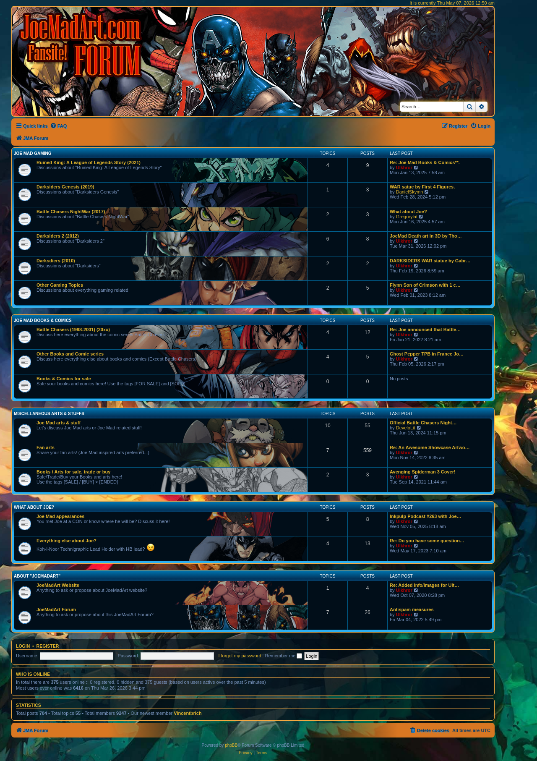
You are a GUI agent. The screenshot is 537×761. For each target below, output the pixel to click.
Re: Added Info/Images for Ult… (424, 585)
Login (23, 646)
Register (47, 646)
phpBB (231, 745)
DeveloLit (405, 427)
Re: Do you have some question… (427, 540)
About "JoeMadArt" (37, 576)
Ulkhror (404, 167)
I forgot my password (239, 655)
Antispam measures (412, 609)
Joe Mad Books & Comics (43, 320)
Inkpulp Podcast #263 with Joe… (425, 516)
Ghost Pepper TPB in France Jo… (427, 353)
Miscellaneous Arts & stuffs (49, 413)
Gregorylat (406, 216)
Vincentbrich (187, 713)
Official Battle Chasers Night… (423, 422)
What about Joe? (408, 211)
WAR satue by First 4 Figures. (422, 186)
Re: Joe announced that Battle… (425, 329)
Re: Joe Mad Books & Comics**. (425, 162)
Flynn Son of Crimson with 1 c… (425, 285)
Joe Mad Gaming (32, 153)
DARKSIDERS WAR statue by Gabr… (430, 260)
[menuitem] (58, 126)
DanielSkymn (409, 191)
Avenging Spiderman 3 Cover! (423, 471)
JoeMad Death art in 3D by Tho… (426, 235)
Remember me (283, 655)
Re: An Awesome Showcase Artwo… (430, 447)
